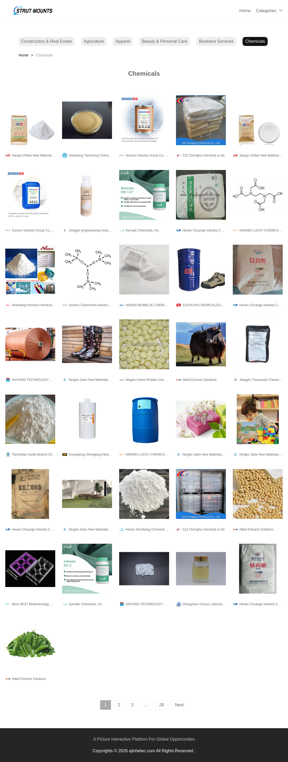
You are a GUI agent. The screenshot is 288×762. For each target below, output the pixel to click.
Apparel (122, 41)
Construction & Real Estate (46, 41)
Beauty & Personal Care (164, 41)
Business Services (216, 41)
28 (161, 705)
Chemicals (255, 41)
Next (179, 705)
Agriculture (94, 41)
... (146, 705)
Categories (266, 10)
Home (245, 10)
